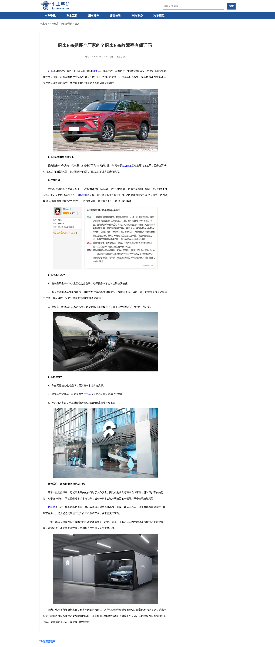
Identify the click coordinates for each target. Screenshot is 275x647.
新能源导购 (66, 23)
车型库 (55, 23)
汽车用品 (159, 15)
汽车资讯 (50, 15)
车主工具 (72, 15)
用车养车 (93, 15)
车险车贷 (137, 15)
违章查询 (115, 15)
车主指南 (44, 23)
